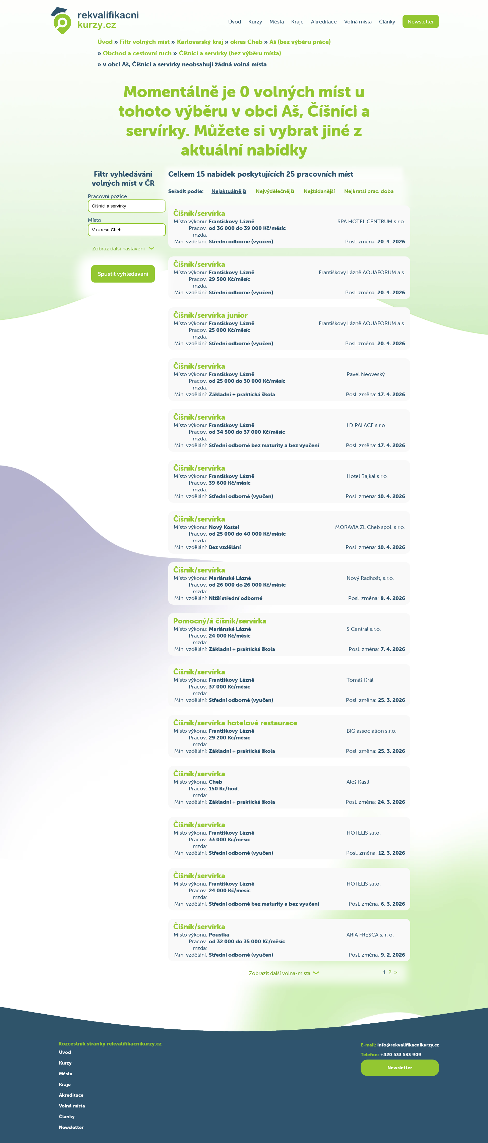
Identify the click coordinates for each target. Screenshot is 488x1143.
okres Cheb (246, 42)
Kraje (297, 21)
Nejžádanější (319, 191)
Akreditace (324, 21)
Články (387, 21)
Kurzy (255, 21)
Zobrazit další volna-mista (279, 973)
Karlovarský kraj (200, 42)
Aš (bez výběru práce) (299, 42)
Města (276, 21)
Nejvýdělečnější (275, 191)
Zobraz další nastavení (118, 248)
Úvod (234, 21)
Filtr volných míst (145, 42)
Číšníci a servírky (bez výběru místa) (230, 53)
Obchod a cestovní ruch (137, 53)
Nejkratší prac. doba (368, 191)
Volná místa (358, 21)
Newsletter (421, 21)
